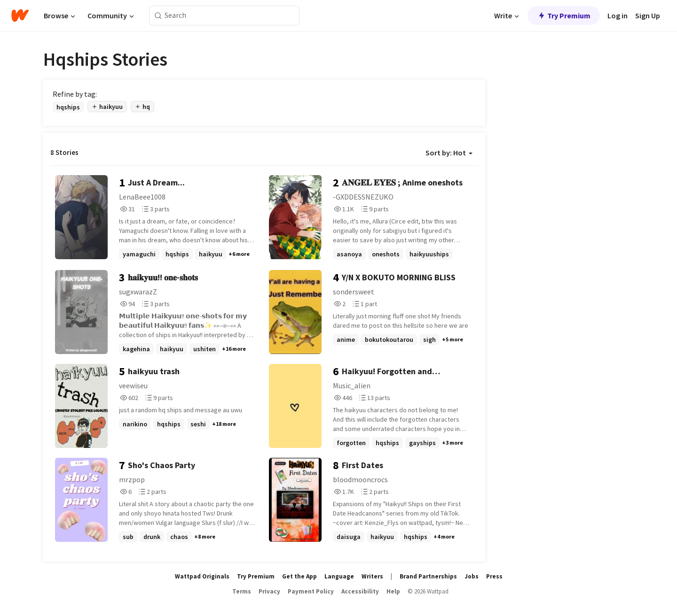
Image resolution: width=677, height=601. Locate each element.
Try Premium (563, 15)
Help (393, 591)
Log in (617, 15)
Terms (241, 591)
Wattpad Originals (202, 576)
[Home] (20, 15)
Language (339, 576)
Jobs (471, 576)
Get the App (299, 576)
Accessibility (360, 591)
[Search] (158, 15)
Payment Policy (311, 591)
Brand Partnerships (428, 576)
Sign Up (647, 15)
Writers (372, 576)
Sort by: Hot (448, 152)
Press (494, 576)
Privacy (269, 591)
